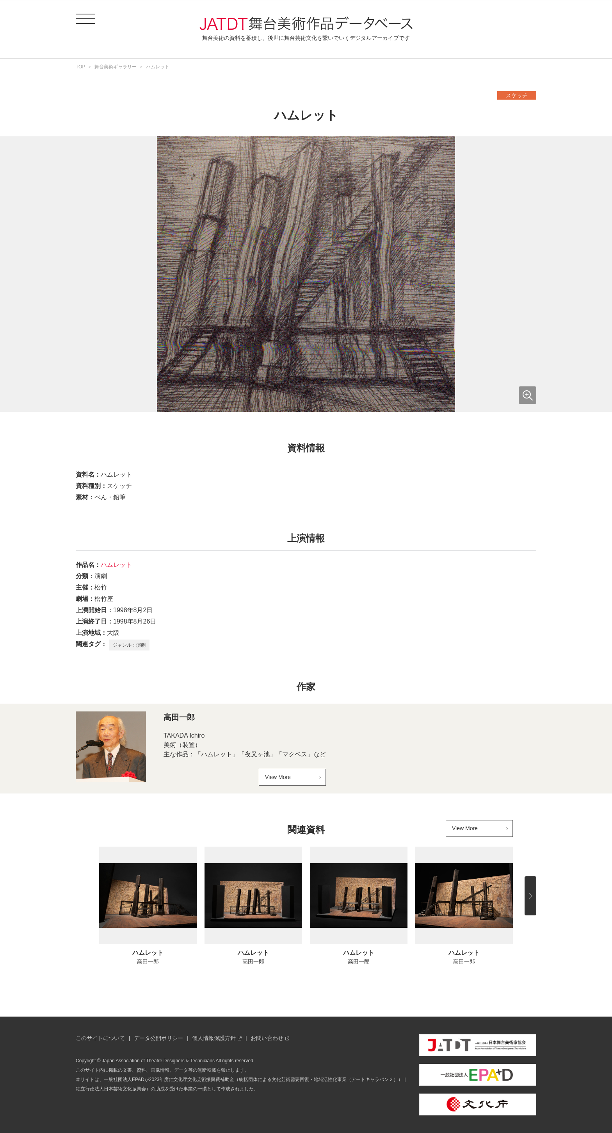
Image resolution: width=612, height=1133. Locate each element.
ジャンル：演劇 (129, 645)
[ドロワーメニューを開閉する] (85, 19)
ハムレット (116, 564)
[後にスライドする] (530, 895)
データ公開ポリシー (158, 1038)
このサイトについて (100, 1038)
